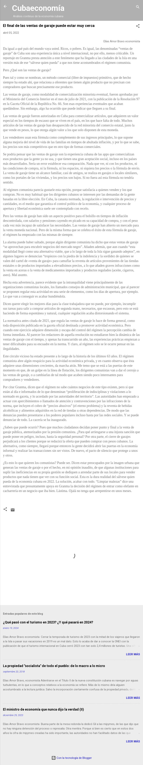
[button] (138, 27)
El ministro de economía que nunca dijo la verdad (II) (43, 709)
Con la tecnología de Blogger (71, 758)
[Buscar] (138, 7)
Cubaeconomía (38, 8)
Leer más (133, 654)
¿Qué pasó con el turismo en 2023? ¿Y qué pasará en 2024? (48, 622)
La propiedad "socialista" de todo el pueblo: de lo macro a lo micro (54, 666)
